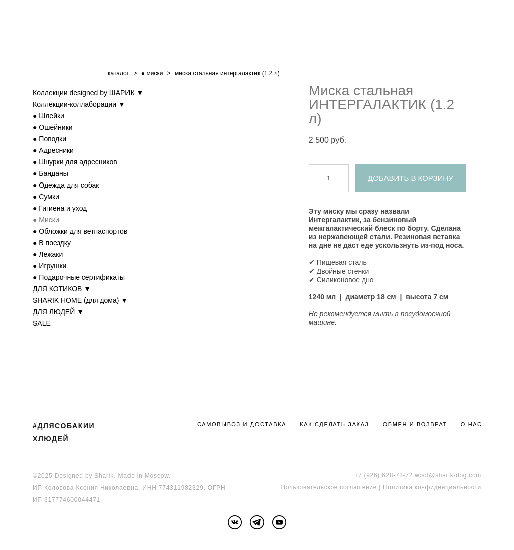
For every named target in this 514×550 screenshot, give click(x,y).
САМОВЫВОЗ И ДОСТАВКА (241, 424)
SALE (42, 323)
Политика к (400, 487)
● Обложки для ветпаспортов (80, 231)
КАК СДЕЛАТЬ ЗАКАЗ (334, 424)
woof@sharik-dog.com (448, 475)
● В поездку (52, 243)
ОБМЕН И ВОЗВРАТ (415, 424)
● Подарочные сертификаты (79, 277)
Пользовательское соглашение (329, 487)
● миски (152, 73)
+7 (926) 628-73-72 (383, 475)
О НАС (471, 424)
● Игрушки (49, 266)
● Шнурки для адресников (75, 162)
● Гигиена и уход (60, 208)
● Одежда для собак (66, 185)
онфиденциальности (449, 487)
